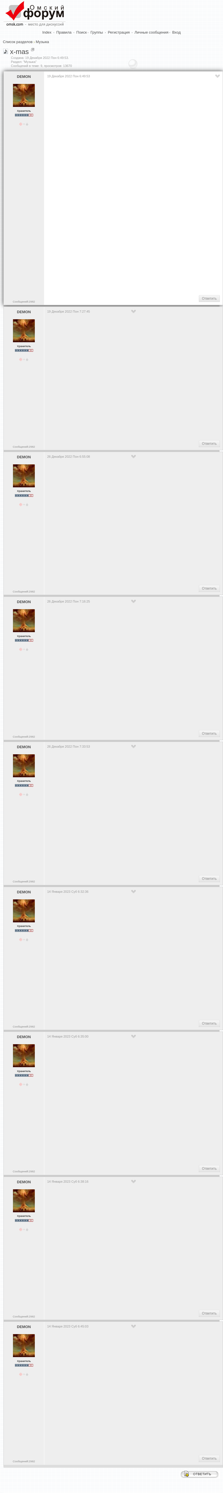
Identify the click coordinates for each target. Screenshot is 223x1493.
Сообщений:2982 (24, 301)
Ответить (209, 299)
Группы (97, 32)
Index (47, 32)
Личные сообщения (152, 32)
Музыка (42, 42)
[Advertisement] (134, 245)
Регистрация (119, 32)
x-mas (19, 51)
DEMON (24, 76)
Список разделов (18, 42)
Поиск (81, 32)
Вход (176, 32)
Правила (64, 32)
